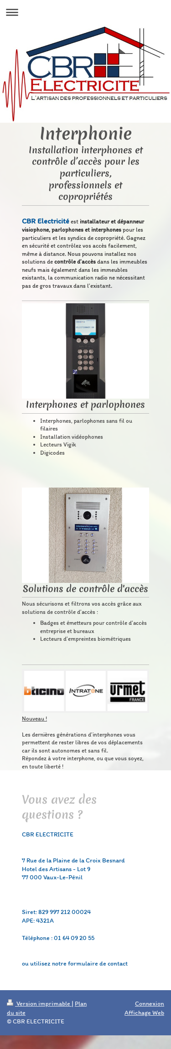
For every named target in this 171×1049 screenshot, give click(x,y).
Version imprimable (39, 1003)
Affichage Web (144, 1013)
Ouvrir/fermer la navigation (85, 12)
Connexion (149, 1003)
